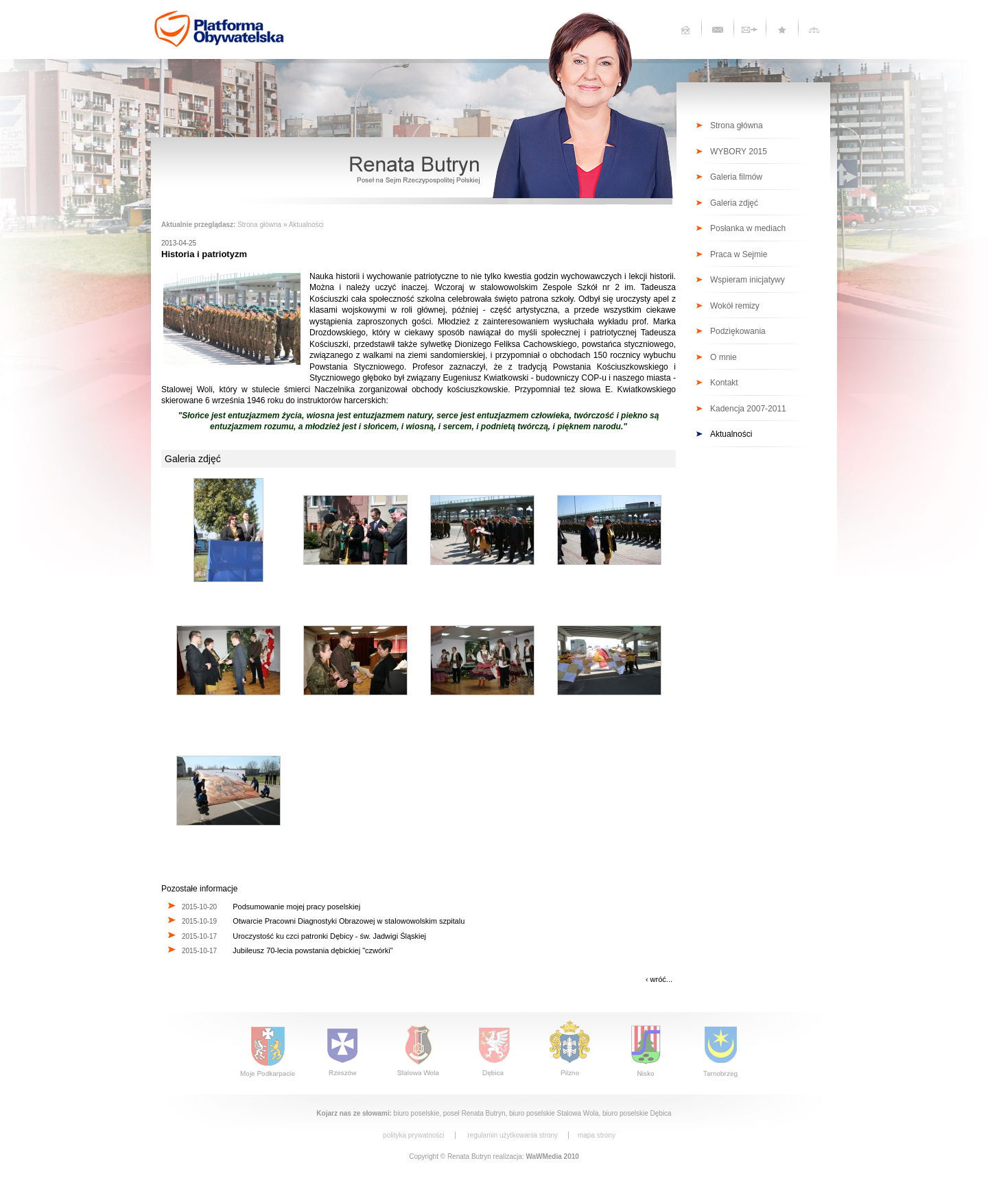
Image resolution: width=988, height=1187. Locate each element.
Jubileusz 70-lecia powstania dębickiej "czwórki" (312, 950)
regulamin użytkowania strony (512, 1135)
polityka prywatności (413, 1135)
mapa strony (596, 1135)
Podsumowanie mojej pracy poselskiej (296, 906)
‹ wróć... (659, 979)
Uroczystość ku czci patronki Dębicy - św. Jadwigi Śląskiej (329, 936)
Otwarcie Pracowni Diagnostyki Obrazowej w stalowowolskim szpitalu (348, 921)
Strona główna (259, 224)
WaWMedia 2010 (552, 1156)
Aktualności (306, 224)
